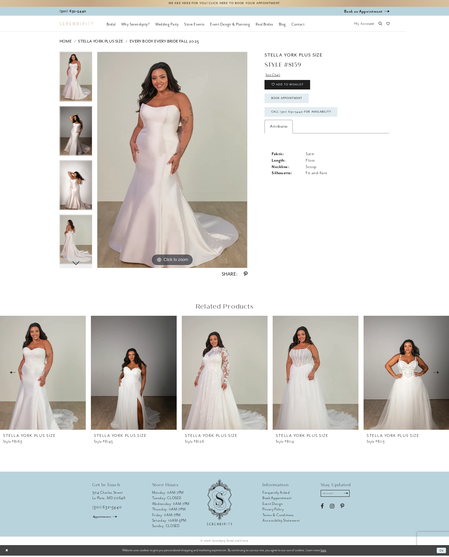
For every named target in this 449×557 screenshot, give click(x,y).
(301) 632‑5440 (107, 508)
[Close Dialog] (7, 551)
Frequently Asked (276, 494)
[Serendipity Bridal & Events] (76, 25)
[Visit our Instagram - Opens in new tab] (332, 509)
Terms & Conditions (278, 516)
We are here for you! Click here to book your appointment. (225, 4)
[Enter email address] (338, 495)
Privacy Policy (273, 510)
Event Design (272, 505)
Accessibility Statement (281, 522)
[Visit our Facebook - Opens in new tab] (322, 509)
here (323, 552)
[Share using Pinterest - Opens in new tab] (245, 276)
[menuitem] (111, 25)
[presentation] (43, 374)
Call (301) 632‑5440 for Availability (307, 120)
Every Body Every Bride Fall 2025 (164, 42)
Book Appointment (290, 104)
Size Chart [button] (274, 76)
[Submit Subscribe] (351, 495)
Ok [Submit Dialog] (441, 552)
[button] (364, 25)
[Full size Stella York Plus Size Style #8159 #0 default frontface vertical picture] (172, 161)
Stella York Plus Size (100, 42)
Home (66, 42)
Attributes (278, 135)
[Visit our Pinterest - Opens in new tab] (342, 509)
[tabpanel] (76, 80)
